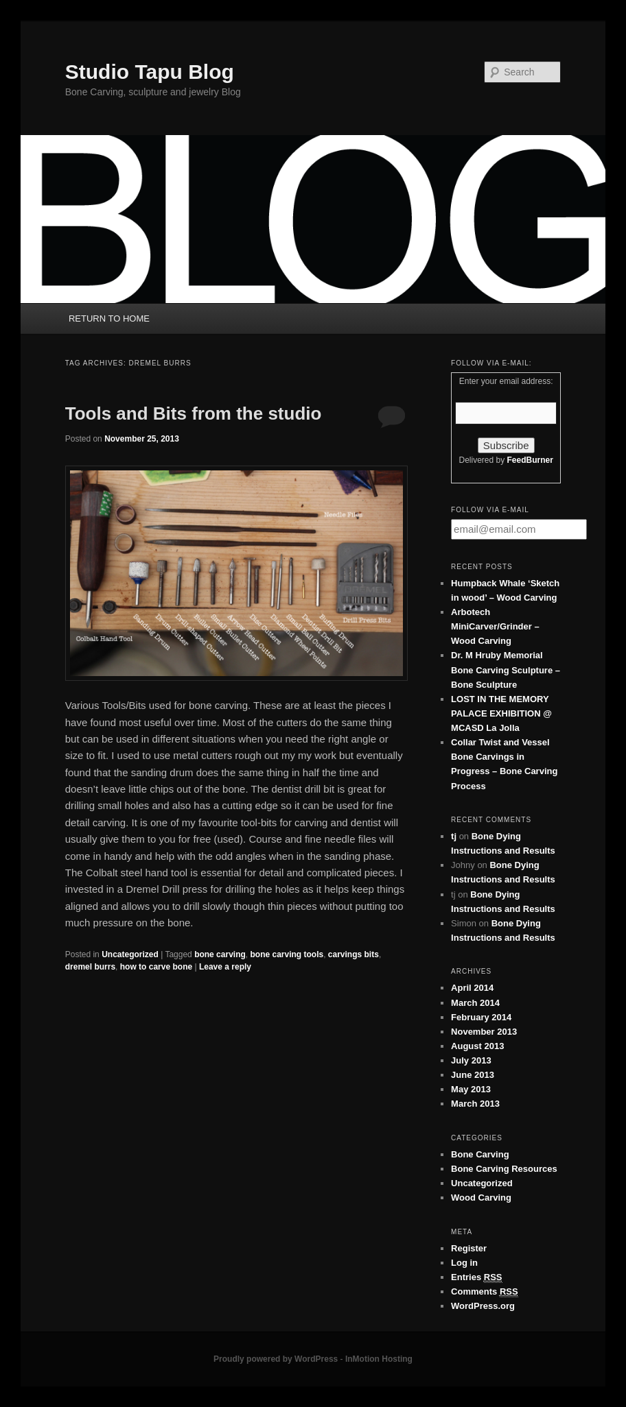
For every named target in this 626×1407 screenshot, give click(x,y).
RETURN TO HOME (109, 318)
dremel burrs (90, 967)
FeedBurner (530, 460)
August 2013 (477, 1046)
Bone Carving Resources (504, 1169)
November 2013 (484, 1031)
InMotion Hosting (379, 1359)
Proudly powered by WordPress (275, 1359)
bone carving (220, 954)
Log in (464, 1263)
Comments (484, 1291)
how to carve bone (156, 967)
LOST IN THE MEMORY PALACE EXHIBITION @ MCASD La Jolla (501, 713)
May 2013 (471, 1089)
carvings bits (353, 954)
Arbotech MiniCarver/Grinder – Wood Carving (495, 626)
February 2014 (481, 1017)
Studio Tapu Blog (149, 71)
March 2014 (475, 1003)
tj (453, 836)
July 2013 (471, 1060)
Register (469, 1248)
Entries (476, 1277)
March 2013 (475, 1103)
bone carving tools (286, 954)
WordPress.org (483, 1306)
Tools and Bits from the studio (193, 413)
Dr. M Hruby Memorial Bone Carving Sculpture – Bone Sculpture (505, 669)
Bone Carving (480, 1154)
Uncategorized (130, 954)
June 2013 (472, 1075)
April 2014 (472, 988)
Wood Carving (481, 1197)
